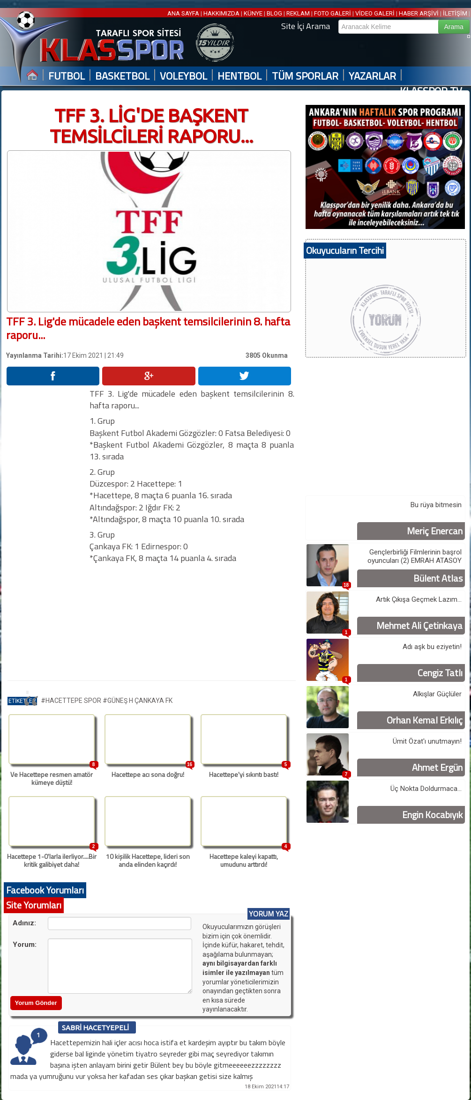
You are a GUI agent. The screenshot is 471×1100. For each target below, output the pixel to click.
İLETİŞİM (455, 13)
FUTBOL (66, 76)
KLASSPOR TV (431, 91)
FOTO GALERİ (332, 13)
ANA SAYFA (184, 13)
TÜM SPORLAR (305, 76)
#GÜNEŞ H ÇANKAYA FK (137, 700)
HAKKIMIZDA (221, 13)
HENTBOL (239, 76)
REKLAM (298, 13)
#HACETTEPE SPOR (72, 700)
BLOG (274, 13)
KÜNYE (253, 13)
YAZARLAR (372, 76)
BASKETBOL (122, 76)
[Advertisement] (47, 528)
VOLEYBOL (183, 76)
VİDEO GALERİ (375, 13)
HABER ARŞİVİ (419, 13)
